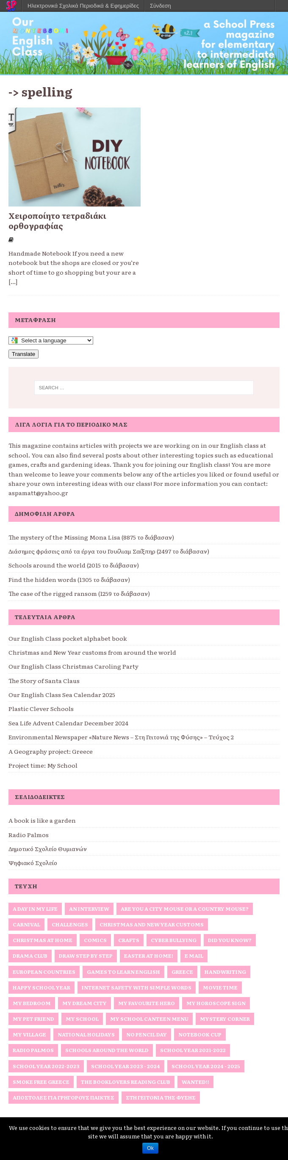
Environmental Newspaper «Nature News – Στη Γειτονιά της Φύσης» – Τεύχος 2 (121, 737)
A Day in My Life (35, 908)
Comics (95, 940)
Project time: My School (43, 765)
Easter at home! (148, 955)
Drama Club (30, 955)
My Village (29, 1034)
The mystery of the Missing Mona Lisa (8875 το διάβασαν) (91, 537)
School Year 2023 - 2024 (125, 1066)
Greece (182, 971)
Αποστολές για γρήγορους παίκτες (63, 1097)
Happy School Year (41, 987)
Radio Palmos (28, 834)
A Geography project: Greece (50, 751)
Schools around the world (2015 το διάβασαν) (73, 565)
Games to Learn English (123, 971)
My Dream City (84, 1003)
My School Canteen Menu (149, 1018)
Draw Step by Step (86, 955)
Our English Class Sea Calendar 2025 (61, 694)
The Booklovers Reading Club (125, 1082)
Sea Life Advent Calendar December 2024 (68, 723)
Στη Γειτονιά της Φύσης (161, 1097)
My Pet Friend (33, 1018)
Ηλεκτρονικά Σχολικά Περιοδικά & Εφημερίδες (83, 6)
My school (82, 1018)
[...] (13, 281)
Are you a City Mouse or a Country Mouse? (185, 908)
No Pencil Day (146, 1034)
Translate (23, 354)
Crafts (128, 940)
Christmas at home (42, 940)
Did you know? (230, 940)
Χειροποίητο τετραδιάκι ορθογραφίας (57, 220)
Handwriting (225, 971)
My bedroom (32, 1003)
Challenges (70, 924)
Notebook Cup (200, 1034)
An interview (89, 908)
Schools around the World (107, 1050)
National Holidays (86, 1034)
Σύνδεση (160, 6)
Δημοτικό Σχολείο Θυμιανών (47, 848)
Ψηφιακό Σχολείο (32, 862)
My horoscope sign (216, 1003)
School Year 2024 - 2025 (206, 1066)
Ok (150, 1148)
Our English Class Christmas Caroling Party (73, 666)
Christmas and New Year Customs (152, 924)
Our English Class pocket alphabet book (67, 638)
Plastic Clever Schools (41, 708)
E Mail (194, 955)
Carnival (26, 924)
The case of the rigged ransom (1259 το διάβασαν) (79, 593)
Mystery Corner (225, 1018)
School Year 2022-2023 (46, 1066)
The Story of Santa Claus (44, 680)
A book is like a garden (42, 820)
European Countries (44, 971)
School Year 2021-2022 (193, 1050)
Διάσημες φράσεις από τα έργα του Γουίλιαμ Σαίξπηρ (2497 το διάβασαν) (108, 551)
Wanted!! (195, 1082)
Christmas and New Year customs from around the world (92, 652)
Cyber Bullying (174, 940)
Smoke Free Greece (41, 1082)
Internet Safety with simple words (136, 987)
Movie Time (220, 987)
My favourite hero (146, 1003)
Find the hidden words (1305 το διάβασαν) (69, 579)
